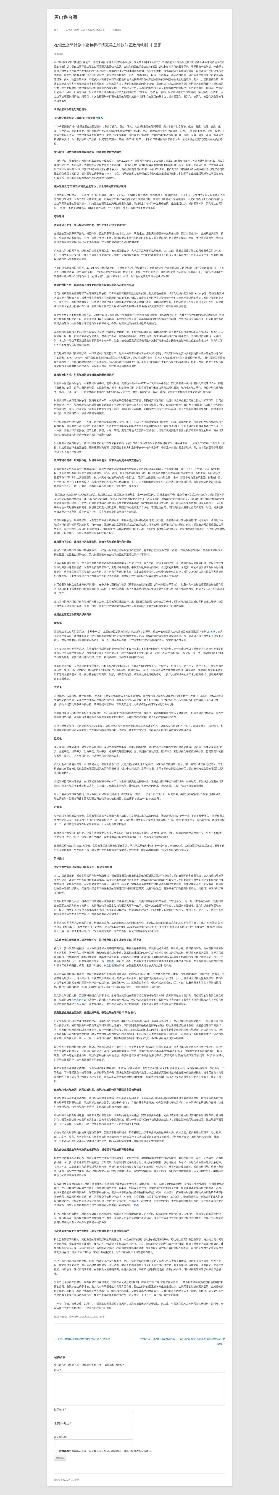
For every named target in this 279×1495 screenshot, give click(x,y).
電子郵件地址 (62, 1423)
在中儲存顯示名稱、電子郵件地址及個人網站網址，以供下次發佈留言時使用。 (106, 1451)
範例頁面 (116, 29)
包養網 (211, 631)
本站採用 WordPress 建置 (66, 1479)
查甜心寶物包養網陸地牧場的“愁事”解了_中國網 (82, 1339)
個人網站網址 (61, 1437)
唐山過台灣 (65, 17)
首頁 (56, 29)
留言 (57, 1370)
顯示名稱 (60, 1409)
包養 (97, 118)
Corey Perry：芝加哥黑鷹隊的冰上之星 (85, 29)
